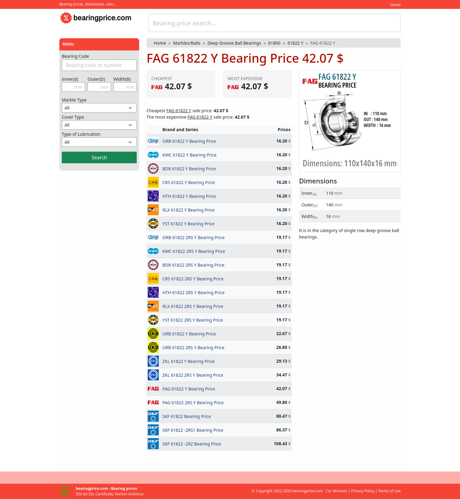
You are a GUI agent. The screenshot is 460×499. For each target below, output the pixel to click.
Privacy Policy (362, 490)
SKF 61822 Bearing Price (186, 416)
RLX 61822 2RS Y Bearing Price (192, 306)
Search (99, 157)
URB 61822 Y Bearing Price (189, 334)
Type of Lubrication (81, 134)
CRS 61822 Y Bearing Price (188, 182)
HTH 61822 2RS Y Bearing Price (193, 292)
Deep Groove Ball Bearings (234, 43)
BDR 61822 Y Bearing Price (189, 169)
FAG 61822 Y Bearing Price (188, 389)
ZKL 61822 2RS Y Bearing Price (192, 375)
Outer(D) (96, 79)
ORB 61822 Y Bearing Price (189, 141)
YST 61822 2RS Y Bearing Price (192, 320)
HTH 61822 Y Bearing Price (189, 196)
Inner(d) (70, 79)
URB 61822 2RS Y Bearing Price (193, 347)
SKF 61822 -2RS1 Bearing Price (192, 430)
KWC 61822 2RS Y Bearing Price (193, 251)
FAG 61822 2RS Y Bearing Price (193, 402)
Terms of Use (389, 490)
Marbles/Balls (186, 43)
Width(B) (122, 79)
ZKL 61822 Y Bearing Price (188, 361)
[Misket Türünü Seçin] (99, 108)
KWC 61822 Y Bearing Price (189, 155)
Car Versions (336, 490)
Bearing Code (75, 56)
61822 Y (295, 43)
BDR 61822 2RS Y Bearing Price (193, 265)
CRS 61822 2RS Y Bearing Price (193, 279)
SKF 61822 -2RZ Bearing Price (191, 444)
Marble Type (74, 100)
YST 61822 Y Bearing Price (188, 224)
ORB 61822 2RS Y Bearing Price (193, 237)
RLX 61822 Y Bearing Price (188, 210)
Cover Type (73, 117)
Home (395, 4)
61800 (274, 43)
